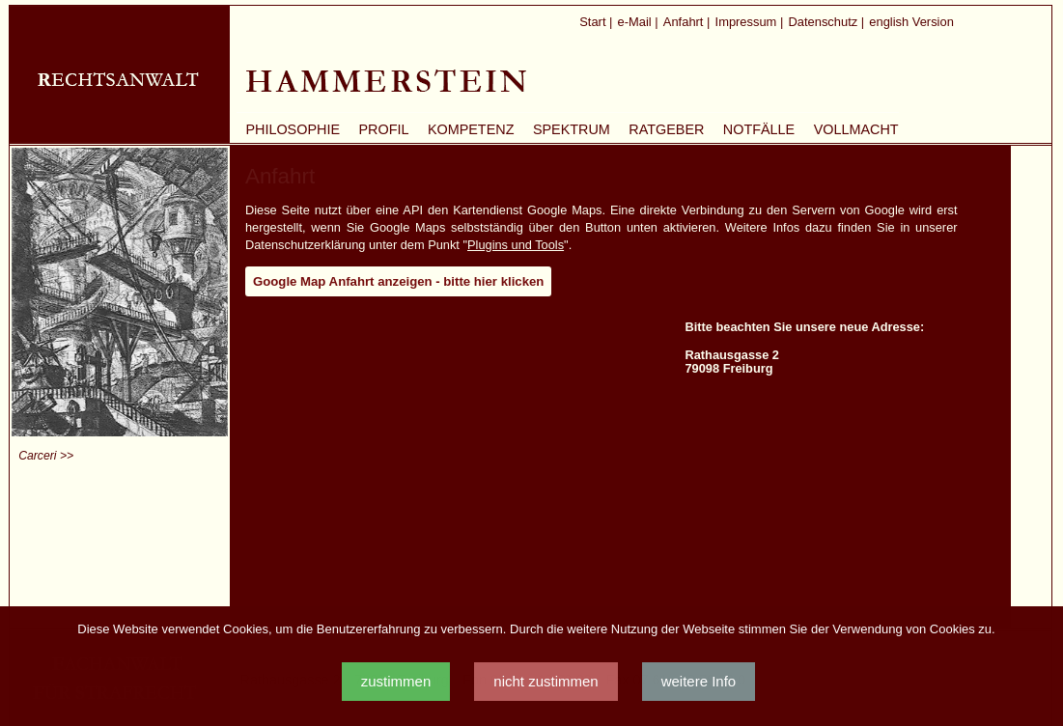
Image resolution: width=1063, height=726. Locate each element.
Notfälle (759, 129)
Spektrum (571, 129)
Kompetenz (471, 129)
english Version (911, 21)
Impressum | (749, 21)
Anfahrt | (687, 21)
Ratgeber (666, 129)
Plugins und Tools (515, 244)
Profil (383, 129)
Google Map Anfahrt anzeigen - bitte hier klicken (398, 281)
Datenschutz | (826, 21)
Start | (595, 21)
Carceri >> (45, 455)
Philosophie (292, 129)
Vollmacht (856, 129)
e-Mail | (638, 21)
